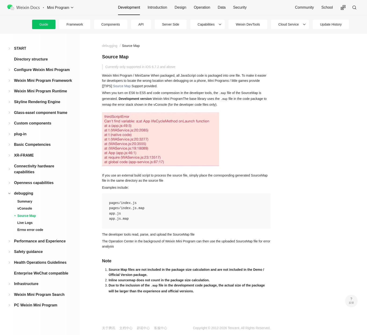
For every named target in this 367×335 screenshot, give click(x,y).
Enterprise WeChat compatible (41, 273)
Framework (74, 24)
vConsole (24, 208)
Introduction (157, 7)
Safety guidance (28, 252)
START (20, 48)
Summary (24, 201)
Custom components (32, 123)
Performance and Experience (40, 241)
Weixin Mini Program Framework (43, 81)
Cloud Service (288, 24)
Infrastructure (26, 284)
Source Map (26, 216)
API (141, 24)
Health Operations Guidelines (40, 262)
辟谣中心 (143, 328)
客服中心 (160, 328)
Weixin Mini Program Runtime (40, 91)
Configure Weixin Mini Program (42, 70)
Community (304, 7)
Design (180, 7)
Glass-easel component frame (40, 113)
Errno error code (30, 230)
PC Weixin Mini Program (35, 305)
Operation (202, 7)
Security (240, 7)
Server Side (170, 24)
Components (110, 24)
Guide (43, 24)
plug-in (20, 134)
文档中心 (125, 328)
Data (222, 7)
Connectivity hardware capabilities (34, 169)
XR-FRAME (24, 155)
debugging (23, 193)
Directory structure (31, 59)
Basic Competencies (32, 145)
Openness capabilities (34, 183)
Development (129, 7)
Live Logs (25, 223)
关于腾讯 (108, 328)
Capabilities (206, 24)
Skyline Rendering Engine (37, 102)
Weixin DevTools (248, 24)
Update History (331, 24)
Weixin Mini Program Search (39, 295)
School (327, 7)
